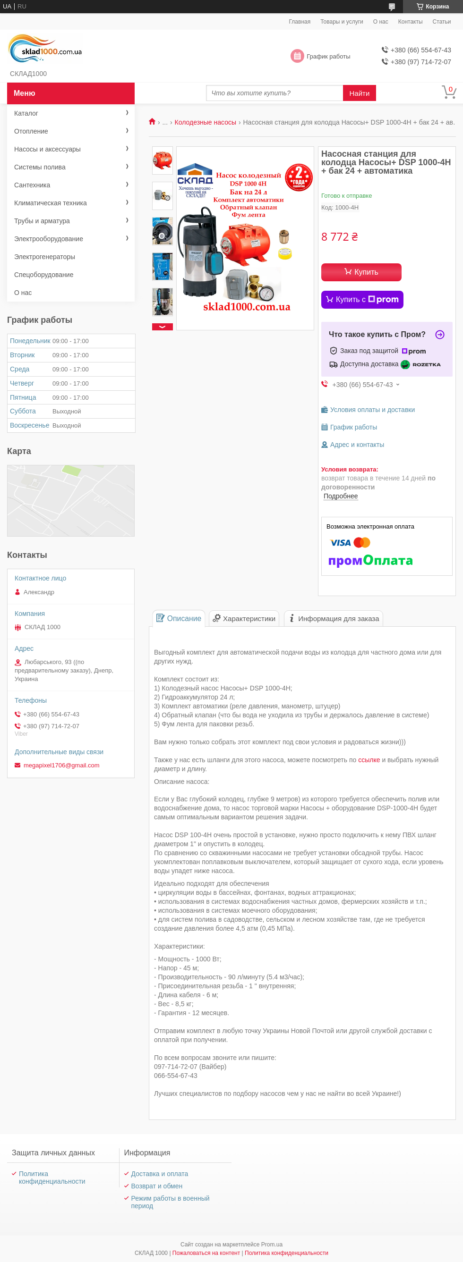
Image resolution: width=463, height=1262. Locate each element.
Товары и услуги (341, 21)
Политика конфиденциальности (52, 1177)
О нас (380, 21)
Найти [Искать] (360, 93)
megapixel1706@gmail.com (62, 765)
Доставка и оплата (160, 1174)
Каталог (26, 113)
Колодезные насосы (206, 122)
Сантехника (32, 185)
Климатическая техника (50, 203)
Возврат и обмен (157, 1186)
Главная (300, 21)
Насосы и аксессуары (47, 149)
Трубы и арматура (42, 221)
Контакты (410, 21)
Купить (366, 272)
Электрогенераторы (44, 257)
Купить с (367, 299)
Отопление (31, 131)
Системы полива (40, 167)
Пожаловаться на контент (206, 1253)
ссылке (369, 760)
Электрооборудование (48, 239)
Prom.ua (272, 1244)
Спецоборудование (43, 274)
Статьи (442, 21)
